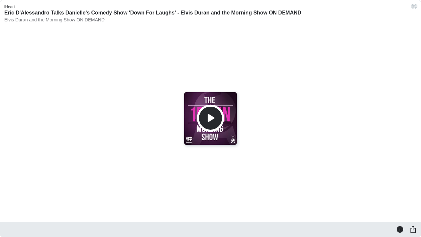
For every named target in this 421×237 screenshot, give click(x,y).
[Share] (413, 229)
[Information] (400, 229)
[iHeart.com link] (414, 8)
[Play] (210, 118)
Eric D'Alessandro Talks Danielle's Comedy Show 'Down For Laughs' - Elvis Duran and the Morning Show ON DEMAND (152, 12)
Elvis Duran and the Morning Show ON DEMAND (54, 19)
